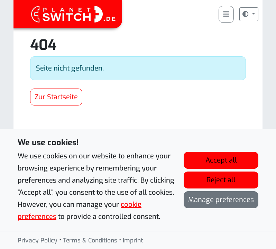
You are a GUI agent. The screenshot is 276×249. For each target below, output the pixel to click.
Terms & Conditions (90, 241)
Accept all (221, 161)
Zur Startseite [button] (56, 97)
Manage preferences (221, 200)
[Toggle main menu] (226, 14)
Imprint (133, 241)
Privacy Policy (37, 241)
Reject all (221, 180)
